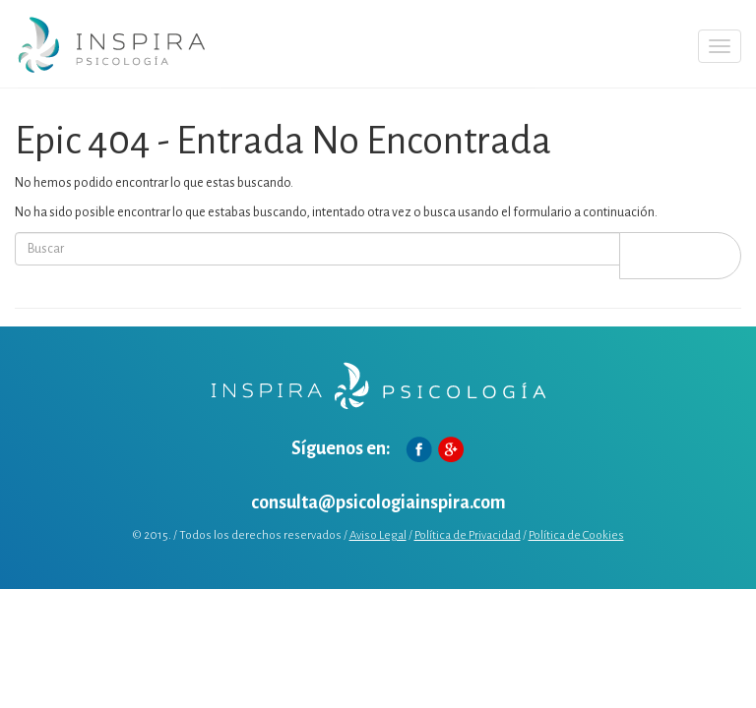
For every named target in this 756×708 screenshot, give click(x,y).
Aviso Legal (378, 535)
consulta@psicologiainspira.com (378, 502)
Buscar (680, 255)
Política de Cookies (576, 535)
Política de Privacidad (467, 535)
